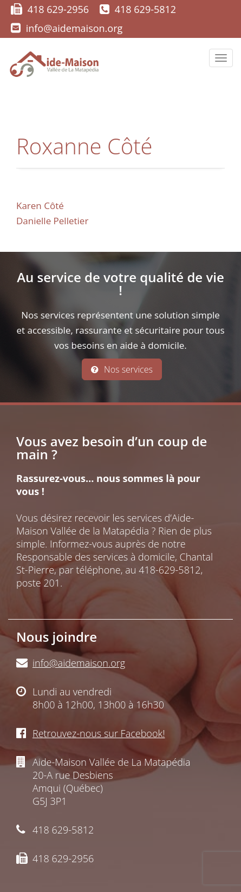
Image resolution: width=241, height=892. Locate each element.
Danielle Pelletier (52, 220)
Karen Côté (40, 205)
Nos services (122, 369)
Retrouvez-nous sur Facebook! (98, 733)
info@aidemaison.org (74, 28)
